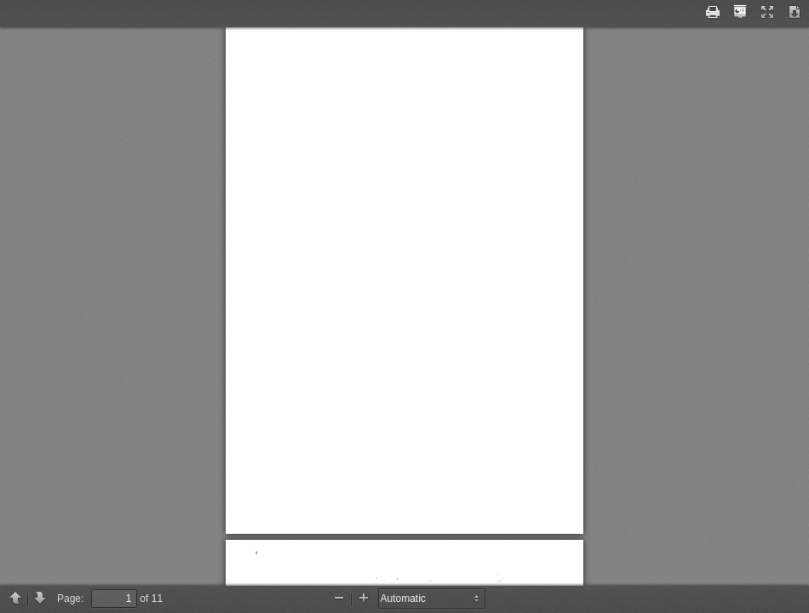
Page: (70, 598)
